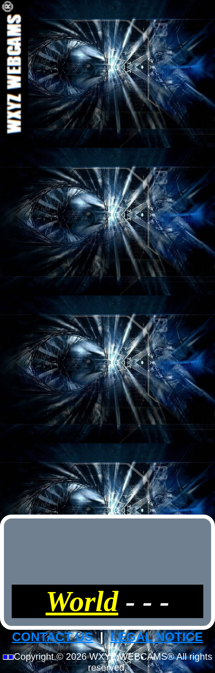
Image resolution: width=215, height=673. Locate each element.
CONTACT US (52, 637)
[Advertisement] (108, 256)
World (82, 601)
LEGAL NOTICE (156, 637)
